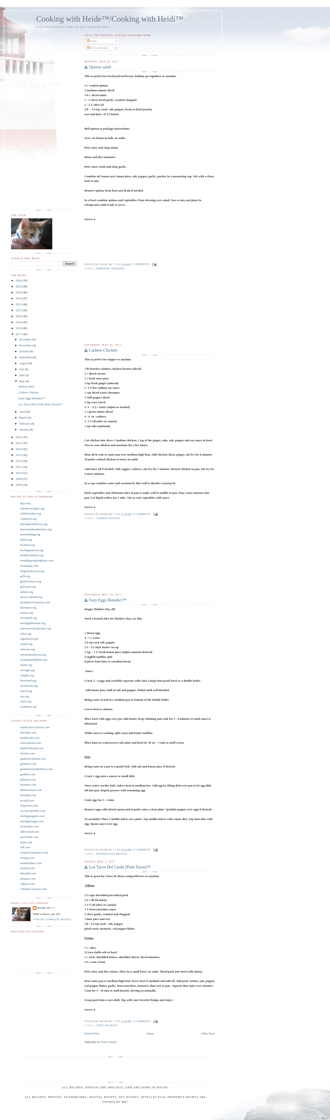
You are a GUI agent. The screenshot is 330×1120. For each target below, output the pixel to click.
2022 (19, 304)
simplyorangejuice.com (34, 852)
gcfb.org (25, 576)
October (24, 351)
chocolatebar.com (30, 743)
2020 (19, 316)
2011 (19, 467)
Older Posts (208, 1033)
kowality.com (28, 795)
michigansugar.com (31, 821)
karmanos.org (28, 607)
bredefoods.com (29, 737)
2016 (19, 437)
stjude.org (26, 665)
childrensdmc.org (30, 513)
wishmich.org (28, 706)
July (22, 369)
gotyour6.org (28, 586)
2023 (19, 298)
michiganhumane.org (32, 623)
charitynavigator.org (32, 508)
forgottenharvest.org (32, 571)
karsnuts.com (28, 784)
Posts (92, 41)
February (25, 423)
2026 (19, 280)
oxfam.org (26, 644)
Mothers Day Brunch (111, 854)
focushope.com (29, 565)
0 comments (140, 264)
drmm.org (26, 539)
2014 (19, 449)
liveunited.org (28, 618)
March (23, 417)
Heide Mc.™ (46, 908)
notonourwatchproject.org (35, 628)
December (25, 339)
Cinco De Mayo (107, 1025)
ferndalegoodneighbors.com (36, 560)
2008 (19, 484)
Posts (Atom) (109, 1042)
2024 (19, 292)
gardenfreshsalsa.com (33, 758)
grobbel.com (27, 774)
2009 (19, 479)
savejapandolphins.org (33, 659)
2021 (19, 310)
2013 (19, 455)
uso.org (24, 696)
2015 (19, 443)
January (24, 429)
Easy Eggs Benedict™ (107, 600)
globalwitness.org (30, 581)
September (26, 357)
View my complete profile (52, 919)
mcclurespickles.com (32, 810)
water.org (25, 701)
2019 (19, 322)
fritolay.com (27, 753)
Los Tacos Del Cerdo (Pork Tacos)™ (120, 867)
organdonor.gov (29, 638)
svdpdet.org (27, 675)
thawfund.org (28, 680)
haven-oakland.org (31, 597)
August (24, 363)
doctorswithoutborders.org (36, 529)
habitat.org (26, 592)
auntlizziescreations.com (35, 727)
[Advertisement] (149, 307)
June (22, 375)
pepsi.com (26, 842)
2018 (19, 328)
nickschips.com (29, 826)
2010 (19, 473)
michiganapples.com (32, 816)
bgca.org (25, 503)
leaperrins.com (29, 805)
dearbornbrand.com (31, 748)
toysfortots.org (29, 685)
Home (150, 1033)
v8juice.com (27, 884)
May (22, 381)
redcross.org (27, 649)
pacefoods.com (29, 837)
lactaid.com (27, 800)
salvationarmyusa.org (33, 654)
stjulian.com (27, 868)
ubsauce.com (28, 878)
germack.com (28, 763)
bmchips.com (28, 732)
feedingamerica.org (31, 550)
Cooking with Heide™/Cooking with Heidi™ (109, 18)
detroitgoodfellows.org (33, 524)
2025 (19, 286)
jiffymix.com (28, 779)
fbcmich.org (27, 545)
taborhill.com (28, 873)
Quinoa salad (100, 67)
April (22, 411)
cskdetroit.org (28, 518)
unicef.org (26, 691)
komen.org (26, 612)
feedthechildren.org (31, 555)
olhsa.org (25, 633)
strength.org (27, 670)
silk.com (25, 847)
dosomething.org (30, 534)
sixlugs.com (27, 857)
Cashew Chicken (103, 350)
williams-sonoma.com (33, 889)
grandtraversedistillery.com (36, 769)
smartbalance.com (31, 863)
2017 (19, 334)
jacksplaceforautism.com (35, 602)
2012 (19, 461)
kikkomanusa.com (31, 790)
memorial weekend (110, 268)
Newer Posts (91, 1033)
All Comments (97, 48)
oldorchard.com (29, 831)
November (26, 345)
